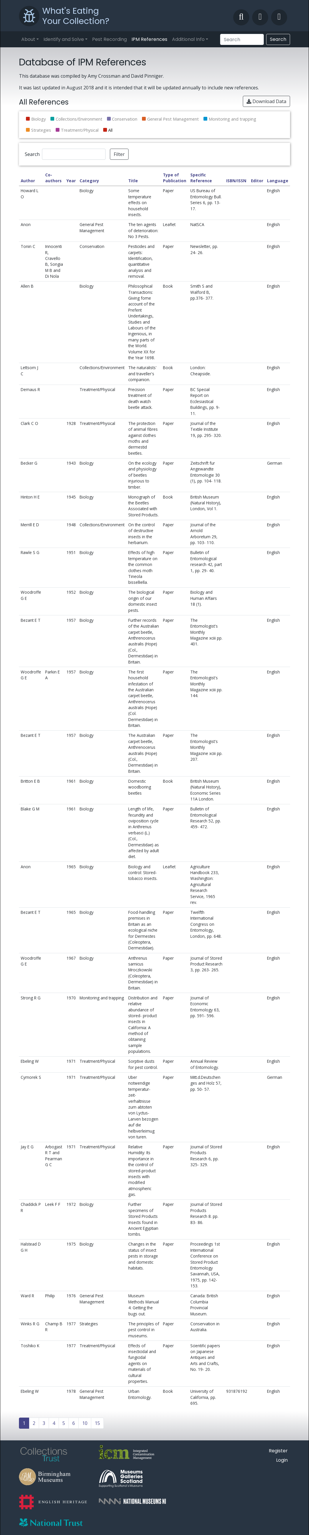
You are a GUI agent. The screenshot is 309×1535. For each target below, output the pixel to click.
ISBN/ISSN (236, 180)
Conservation (124, 119)
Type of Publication (174, 177)
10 (84, 1423)
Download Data (266, 101)
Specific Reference (201, 177)
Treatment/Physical (80, 130)
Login (282, 1460)
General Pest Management (173, 119)
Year (71, 180)
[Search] (242, 39)
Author (28, 180)
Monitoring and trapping (232, 119)
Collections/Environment (79, 119)
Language (277, 180)
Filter (119, 154)
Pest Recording (109, 39)
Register (278, 1450)
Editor (257, 180)
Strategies (41, 130)
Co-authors (53, 177)
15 (97, 1423)
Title (133, 180)
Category (89, 180)
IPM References (149, 39)
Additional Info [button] (188, 39)
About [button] (28, 39)
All (110, 130)
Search (278, 39)
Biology (38, 119)
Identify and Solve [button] (63, 39)
